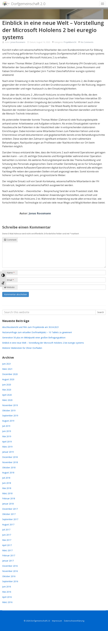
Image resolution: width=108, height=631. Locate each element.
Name (9, 272)
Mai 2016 (6, 591)
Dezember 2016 (10, 565)
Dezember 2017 (10, 508)
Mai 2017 (6, 540)
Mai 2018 (6, 488)
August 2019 (8, 420)
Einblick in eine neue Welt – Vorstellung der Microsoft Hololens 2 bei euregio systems (43, 342)
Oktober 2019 (8, 410)
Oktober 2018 (8, 467)
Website (9, 287)
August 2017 (8, 524)
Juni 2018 (6, 483)
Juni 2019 (6, 431)
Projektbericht (70, 42)
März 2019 (7, 446)
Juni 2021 (6, 363)
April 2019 (7, 441)
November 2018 (10, 462)
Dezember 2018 (10, 457)
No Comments (87, 42)
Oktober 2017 (8, 514)
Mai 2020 (6, 389)
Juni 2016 (6, 586)
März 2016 (7, 602)
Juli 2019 (6, 426)
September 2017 (10, 519)
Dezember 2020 (10, 374)
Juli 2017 (6, 529)
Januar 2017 (8, 560)
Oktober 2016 (8, 576)
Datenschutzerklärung (74, 620)
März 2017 (7, 550)
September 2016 (10, 581)
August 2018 (8, 472)
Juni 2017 (6, 534)
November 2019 (10, 405)
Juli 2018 (6, 477)
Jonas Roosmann (18, 42)
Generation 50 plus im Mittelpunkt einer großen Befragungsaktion (33, 337)
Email (9, 280)
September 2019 (10, 415)
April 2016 (7, 597)
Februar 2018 (8, 498)
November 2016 (10, 571)
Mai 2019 (6, 436)
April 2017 (7, 545)
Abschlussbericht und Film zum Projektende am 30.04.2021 (30, 327)
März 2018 (7, 493)
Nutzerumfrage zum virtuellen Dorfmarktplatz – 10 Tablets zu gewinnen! (37, 332)
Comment (10, 239)
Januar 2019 (8, 451)
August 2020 (8, 379)
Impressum (57, 620)
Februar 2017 (8, 555)
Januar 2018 (8, 503)
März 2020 (7, 400)
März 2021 (7, 369)
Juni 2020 (6, 384)
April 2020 (7, 394)
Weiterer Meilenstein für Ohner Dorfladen (22, 348)
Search (100, 312)
